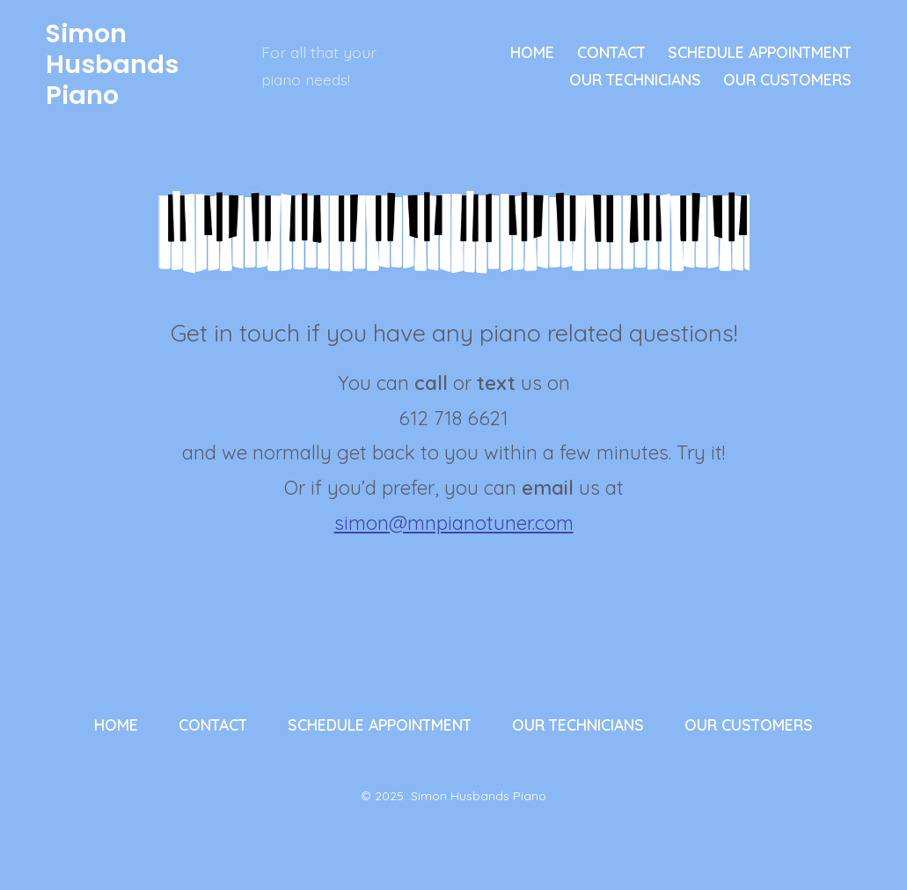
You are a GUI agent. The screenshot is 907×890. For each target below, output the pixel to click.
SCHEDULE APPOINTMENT (760, 52)
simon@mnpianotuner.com (454, 523)
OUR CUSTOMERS (787, 79)
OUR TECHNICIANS (635, 79)
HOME (532, 52)
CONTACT (611, 52)
